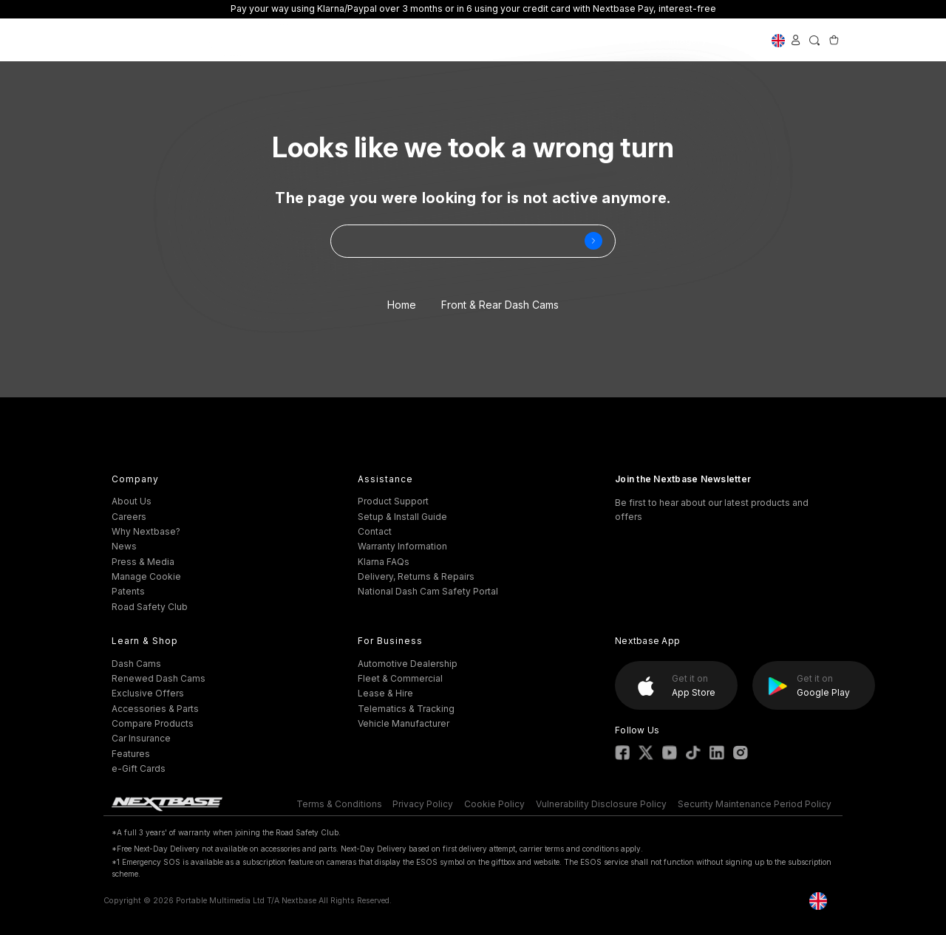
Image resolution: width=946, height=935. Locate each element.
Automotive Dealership (407, 663)
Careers (129, 516)
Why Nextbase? (146, 531)
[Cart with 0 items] (833, 40)
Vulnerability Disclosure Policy (601, 803)
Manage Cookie (146, 576)
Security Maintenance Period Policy (754, 803)
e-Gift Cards (139, 768)
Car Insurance (141, 738)
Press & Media (143, 561)
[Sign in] (795, 40)
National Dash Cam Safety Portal (428, 591)
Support (478, 40)
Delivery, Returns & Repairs (416, 576)
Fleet (525, 40)
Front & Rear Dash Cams (500, 304)
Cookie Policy (494, 803)
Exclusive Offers (256, 40)
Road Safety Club (150, 606)
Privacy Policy (422, 803)
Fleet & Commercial (400, 678)
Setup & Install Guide (402, 516)
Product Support (393, 501)
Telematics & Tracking (406, 708)
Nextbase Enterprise (602, 40)
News (124, 546)
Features (131, 753)
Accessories (413, 40)
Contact (375, 531)
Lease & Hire (385, 693)
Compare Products (153, 723)
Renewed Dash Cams (158, 678)
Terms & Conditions (339, 803)
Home (401, 304)
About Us (132, 501)
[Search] (815, 40)
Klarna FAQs (383, 561)
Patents (128, 591)
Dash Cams (339, 40)
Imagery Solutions (711, 40)
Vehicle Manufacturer (403, 723)
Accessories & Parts (155, 708)
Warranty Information (402, 546)
